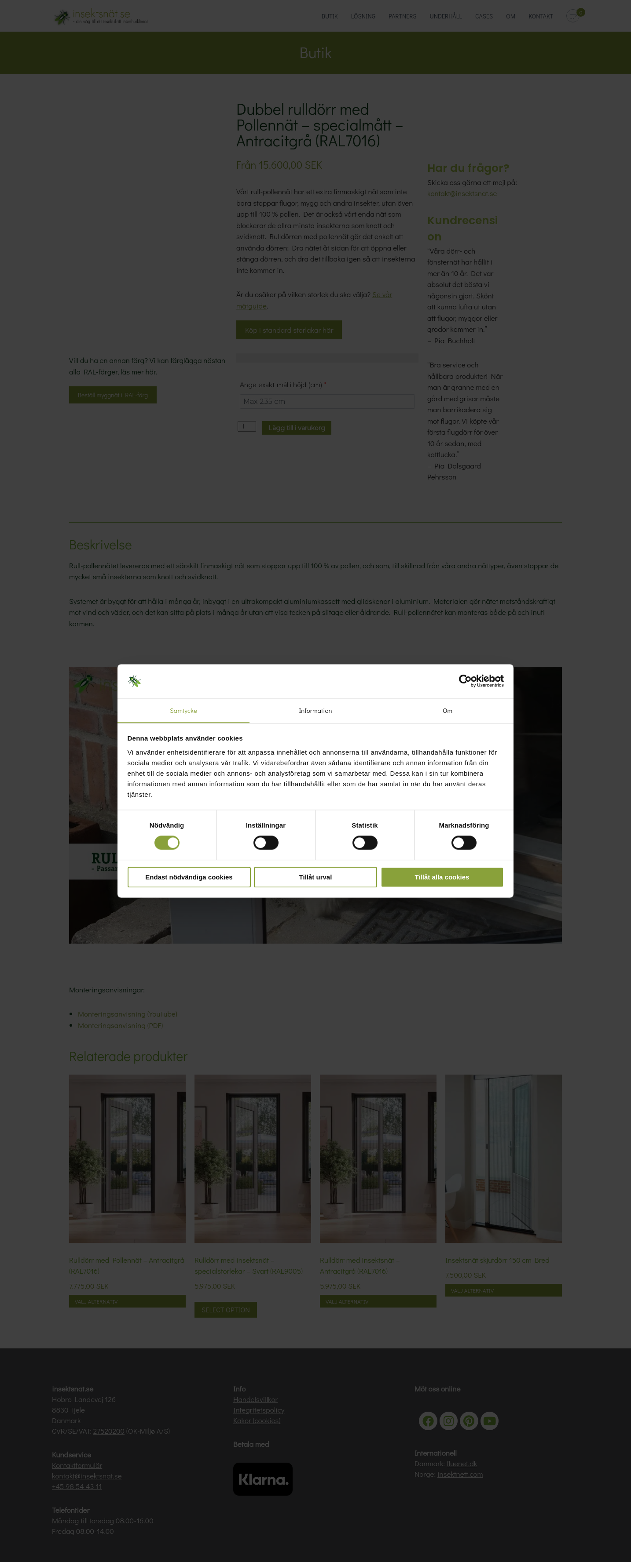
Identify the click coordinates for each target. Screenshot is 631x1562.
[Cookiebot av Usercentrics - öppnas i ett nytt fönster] (465, 680)
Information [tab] (315, 710)
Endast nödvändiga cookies (188, 877)
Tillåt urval (315, 877)
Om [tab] (447, 710)
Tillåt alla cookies (442, 877)
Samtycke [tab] (183, 710)
